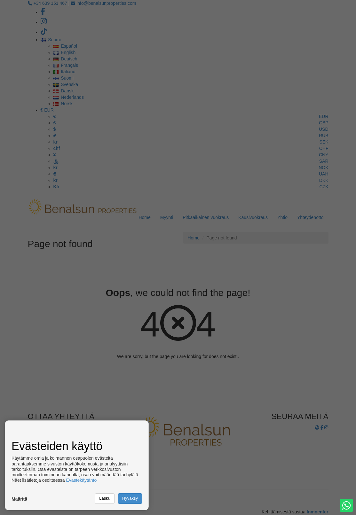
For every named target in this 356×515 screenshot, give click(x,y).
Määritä (19, 499)
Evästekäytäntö (81, 480)
